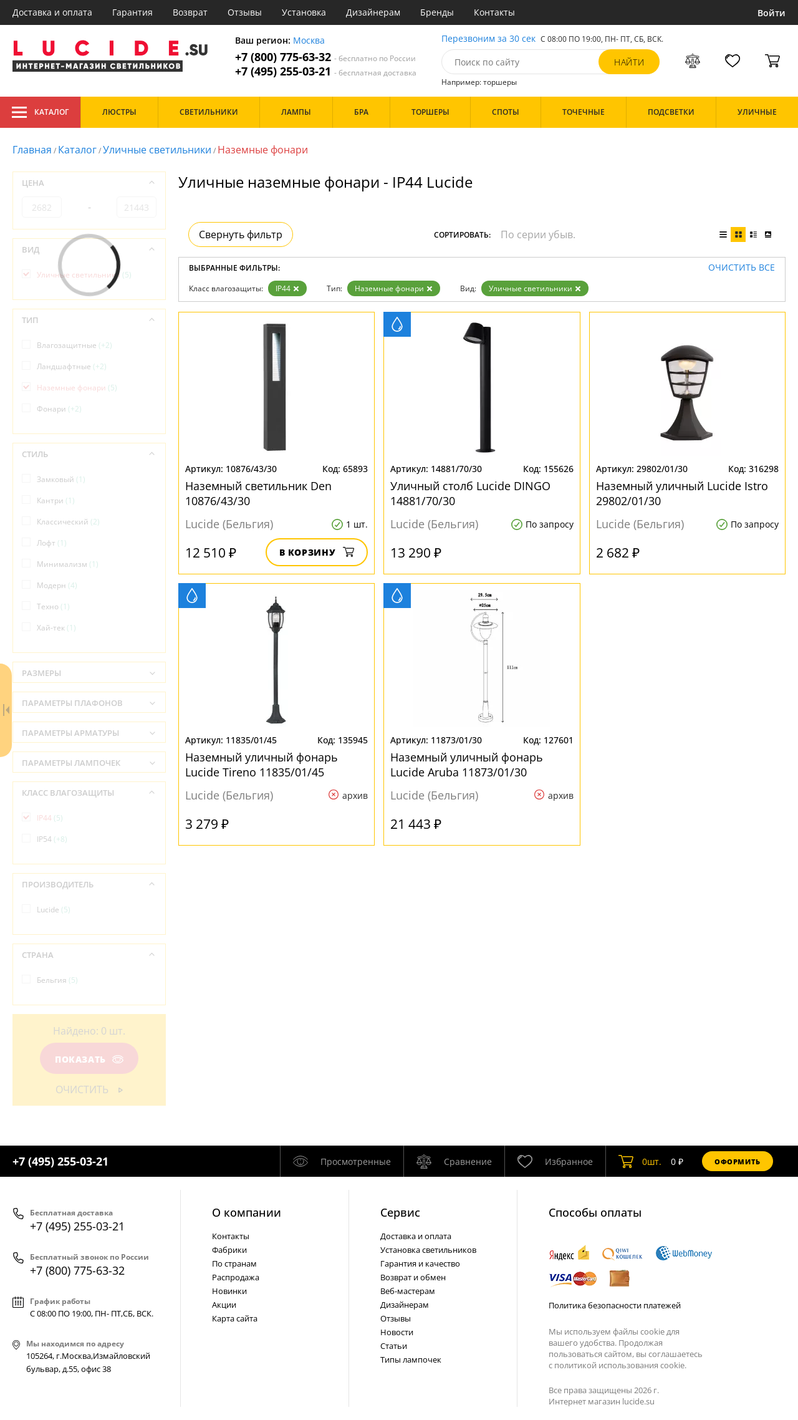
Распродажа (235, 1277)
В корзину (317, 552)
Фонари (59, 408)
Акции (224, 1304)
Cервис (400, 1212)
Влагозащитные (74, 345)
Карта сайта (234, 1318)
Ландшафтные (72, 366)
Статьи (393, 1345)
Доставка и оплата (52, 12)
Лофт (52, 543)
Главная (32, 150)
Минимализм (68, 564)
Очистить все (741, 268)
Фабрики (229, 1249)
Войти (771, 13)
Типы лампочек (410, 1359)
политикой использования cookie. (620, 1365)
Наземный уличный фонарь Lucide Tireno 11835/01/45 (261, 765)
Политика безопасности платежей (615, 1305)
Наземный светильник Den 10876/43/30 (258, 493)
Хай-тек (56, 627)
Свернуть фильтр (240, 234)
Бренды (437, 12)
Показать (89, 1059)
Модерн (57, 585)
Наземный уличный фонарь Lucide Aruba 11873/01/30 (466, 765)
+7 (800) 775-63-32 (325, 57)
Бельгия (57, 980)
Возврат (190, 12)
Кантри (56, 500)
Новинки (229, 1291)
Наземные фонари (394, 288)
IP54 (52, 839)
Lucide (53, 909)
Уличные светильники (157, 150)
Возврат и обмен (413, 1277)
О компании (246, 1212)
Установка (304, 12)
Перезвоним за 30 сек (488, 39)
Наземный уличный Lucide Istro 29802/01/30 (682, 493)
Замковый (61, 479)
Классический (68, 521)
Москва (309, 41)
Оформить (737, 1161)
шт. (639, 1161)
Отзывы (245, 12)
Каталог (40, 112)
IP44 (287, 288)
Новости (396, 1332)
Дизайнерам (373, 12)
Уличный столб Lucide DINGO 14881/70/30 (470, 493)
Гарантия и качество (420, 1263)
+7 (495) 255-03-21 (325, 71)
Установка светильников (428, 1249)
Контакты (494, 12)
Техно (53, 606)
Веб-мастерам (407, 1291)
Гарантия (132, 12)
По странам (234, 1263)
